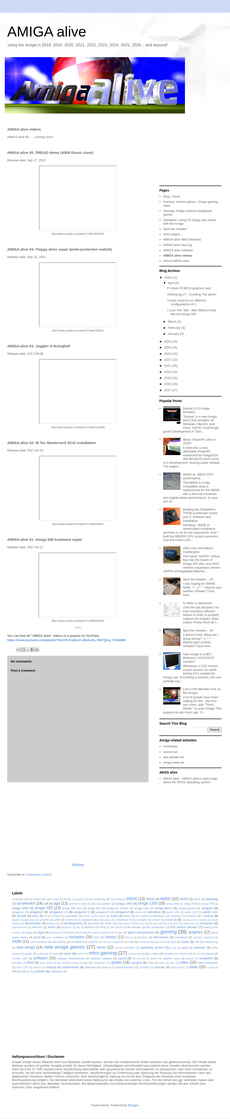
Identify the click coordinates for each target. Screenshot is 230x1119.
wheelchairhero (124, 967)
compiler (142, 919)
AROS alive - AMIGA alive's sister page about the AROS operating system (190, 780)
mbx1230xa (59, 941)
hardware (76, 937)
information (160, 937)
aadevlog (211, 899)
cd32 (57, 919)
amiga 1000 (124, 903)
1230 (15, 899)
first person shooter (184, 927)
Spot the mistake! (175, 229)
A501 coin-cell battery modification (198, 550)
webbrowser (70, 967)
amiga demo (163, 908)
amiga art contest (117, 908)
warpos (37, 967)
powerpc (200, 947)
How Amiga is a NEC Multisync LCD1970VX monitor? (198, 657)
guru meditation (55, 937)
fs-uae (118, 932)
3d (65, 899)
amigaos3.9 (103, 912)
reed (55, 953)
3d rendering (97, 899)
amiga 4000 (20, 908)
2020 (168, 372)
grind (37, 937)
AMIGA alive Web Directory (182, 239)
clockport (86, 919)
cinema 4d (71, 920)
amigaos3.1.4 (58, 912)
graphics (196, 932)
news (101, 947)
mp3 (173, 941)
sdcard (209, 953)
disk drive (94, 923)
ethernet (37, 927)
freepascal (55, 932)
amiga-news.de (173, 762)
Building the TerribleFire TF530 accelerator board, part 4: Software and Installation (200, 515)
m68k (16, 941)
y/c (27, 971)
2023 (168, 353)
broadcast (175, 916)
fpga (41, 932)
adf (46, 903)
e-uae (160, 923)
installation (181, 937)
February (174, 328)
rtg (143, 953)
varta (151, 962)
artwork (56, 916)
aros (35, 916)
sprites (154, 958)
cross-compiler (199, 920)
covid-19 (171, 919)
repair (67, 953)
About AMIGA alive (176, 261)
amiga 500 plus (72, 908)
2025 (168, 341)
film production (156, 927)
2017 (168, 390)
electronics (189, 923)
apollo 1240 (173, 912)
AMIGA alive (46, 32)
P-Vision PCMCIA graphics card (189, 288)
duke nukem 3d (125, 923)
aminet (138, 912)
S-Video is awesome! (197, 603)
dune (141, 923)
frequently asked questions (95, 932)
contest (156, 920)
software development (71, 958)
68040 (150, 899)
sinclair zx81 (20, 958)
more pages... (172, 234)
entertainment (19, 927)
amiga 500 (43, 908)
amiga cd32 (141, 908)
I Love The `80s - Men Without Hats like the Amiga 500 (191, 312)
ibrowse (142, 937)
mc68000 (77, 941)
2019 (168, 378)
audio (114, 916)
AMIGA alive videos (177, 255)
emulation (206, 923)
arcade (21, 916)
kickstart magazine (203, 937)
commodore (104, 920)
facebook (67, 927)
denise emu (53, 923)
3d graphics (78, 899)
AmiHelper (170, 746)
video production (207, 962)
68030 (132, 899)
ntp (116, 947)
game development (141, 932)
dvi (150, 923)
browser (191, 915)
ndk (197, 941)
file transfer (134, 927)
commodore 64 (123, 920)
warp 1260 (22, 967)
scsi (199, 953)
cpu (184, 920)
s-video (154, 953)
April (171, 283)
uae (85, 962)
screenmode (185, 953)
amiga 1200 (147, 903)
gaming (168, 931)
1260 (26, 899)
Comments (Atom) (39, 874)
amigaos (207, 908)
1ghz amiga (52, 899)
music (185, 942)
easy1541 (173, 923)
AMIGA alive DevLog (177, 245)
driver (108, 923)
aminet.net (170, 752)
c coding (207, 916)
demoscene (33, 923)
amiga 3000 (207, 903)
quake (28, 953)
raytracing (42, 953)
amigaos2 (18, 912)
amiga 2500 (190, 903)
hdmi (97, 937)
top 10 (61, 962)
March (173, 321)
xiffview (16, 971)
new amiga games (64, 947)
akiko (94, 903)
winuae (160, 967)
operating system (152, 947)
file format (116, 927)
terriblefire (206, 958)
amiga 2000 (172, 903)
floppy (29, 932)
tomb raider (46, 963)
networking (211, 941)
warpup (51, 967)
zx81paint (56, 971)
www (194, 967)
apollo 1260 (191, 912)
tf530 (30, 962)
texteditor (17, 963)
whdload (105, 967)
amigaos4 (122, 912)
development (73, 923)
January (174, 334)
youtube (39, 971)
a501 (197, 899)
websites (90, 967)
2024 (168, 347)
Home (78, 864)
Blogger (133, 1105)
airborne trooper (78, 903)
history (110, 937)
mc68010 (93, 942)
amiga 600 (94, 908)
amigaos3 (36, 912)
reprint (80, 953)
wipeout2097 (178, 967)
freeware (70, 932)
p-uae (173, 947)
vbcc (172, 963)
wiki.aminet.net (173, 757)
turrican (74, 963)
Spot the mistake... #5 (198, 579)
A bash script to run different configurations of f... (186, 302)
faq (78, 927)
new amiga (26, 947)
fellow (103, 927)
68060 (165, 899)
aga (57, 903)
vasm (162, 963)
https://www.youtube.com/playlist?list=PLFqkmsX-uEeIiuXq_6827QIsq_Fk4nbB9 (66, 640)
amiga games (187, 908)
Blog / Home (171, 196)
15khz (37, 899)
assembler (71, 915)
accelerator (26, 903)
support (190, 958)
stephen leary (171, 958)
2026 (168, 277)
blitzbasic (159, 915)
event (52, 927)
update (116, 962)
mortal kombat (147, 942)
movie (162, 942)
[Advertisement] (78, 822)
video (183, 962)
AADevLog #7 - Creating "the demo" (192, 294)
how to (129, 937)
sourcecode (138, 958)
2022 (168, 359)
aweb (127, 915)
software (40, 958)
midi (130, 941)
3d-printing (116, 899)
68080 (184, 899)
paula (184, 947)
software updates (101, 958)
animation (154, 912)
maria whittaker (38, 942)
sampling (169, 953)
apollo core (210, 912)
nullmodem (129, 947)
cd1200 (44, 919)
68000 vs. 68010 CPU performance (198, 476)
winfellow (145, 967)
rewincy (132, 953)
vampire (136, 962)
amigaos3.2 (82, 912)
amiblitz (106, 903)
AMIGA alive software (178, 250)
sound (122, 958)
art (45, 916)
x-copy (210, 967)
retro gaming (103, 953)
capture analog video (23, 920)
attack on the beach (94, 916)
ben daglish (142, 916)
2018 (168, 384)
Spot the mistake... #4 (198, 630)
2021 (168, 365)
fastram (89, 927)
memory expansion (113, 942)
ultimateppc (99, 963)
